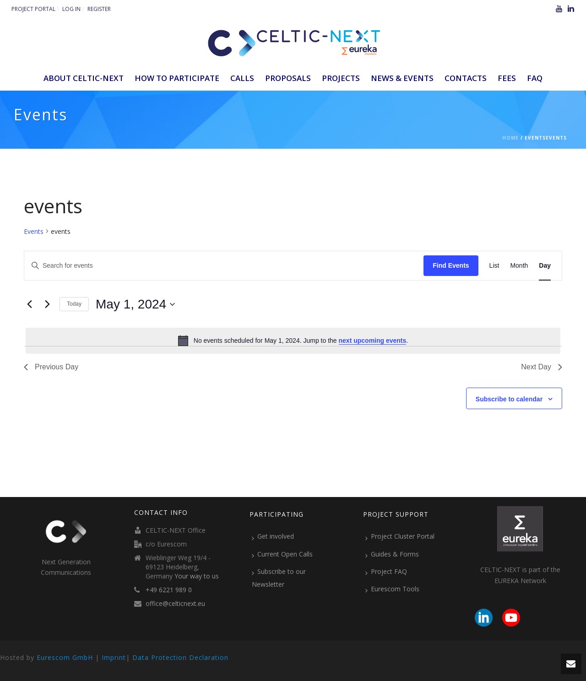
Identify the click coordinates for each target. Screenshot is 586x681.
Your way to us (196, 576)
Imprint (114, 657)
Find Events (451, 265)
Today (74, 304)
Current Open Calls (282, 554)
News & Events (402, 78)
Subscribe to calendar (509, 399)
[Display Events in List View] (494, 265)
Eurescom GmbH (65, 657)
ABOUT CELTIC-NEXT (83, 78)
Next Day (541, 367)
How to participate (177, 78)
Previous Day (51, 367)
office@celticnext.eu (175, 604)
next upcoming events (373, 340)
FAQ (535, 78)
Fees (507, 78)
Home (510, 138)
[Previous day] (29, 304)
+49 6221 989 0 (169, 590)
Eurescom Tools (392, 589)
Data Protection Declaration (180, 657)
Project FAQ (386, 571)
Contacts (466, 78)
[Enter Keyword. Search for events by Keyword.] (223, 265)
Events (33, 231)
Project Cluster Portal (399, 536)
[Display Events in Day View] (545, 265)
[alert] (293, 340)
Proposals (288, 78)
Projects (341, 78)
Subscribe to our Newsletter (279, 578)
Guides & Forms (392, 554)
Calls (242, 78)
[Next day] (47, 304)
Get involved (273, 536)
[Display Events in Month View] (519, 265)
